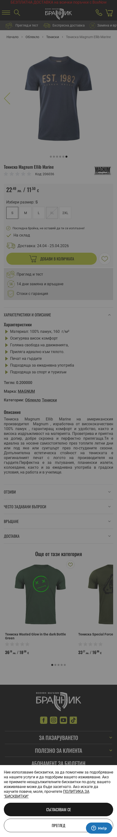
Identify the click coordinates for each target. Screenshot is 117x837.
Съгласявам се (58, 809)
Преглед (58, 825)
